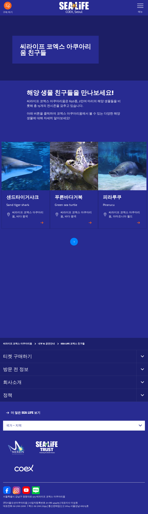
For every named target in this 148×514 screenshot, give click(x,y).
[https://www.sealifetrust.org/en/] (46, 447)
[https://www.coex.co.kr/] (24, 468)
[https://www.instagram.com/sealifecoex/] (16, 490)
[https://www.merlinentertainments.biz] (16, 447)
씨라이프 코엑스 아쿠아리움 (17, 343)
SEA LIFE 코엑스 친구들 (73, 343)
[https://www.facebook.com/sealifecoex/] (7, 490)
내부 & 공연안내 (46, 343)
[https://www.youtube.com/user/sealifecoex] (26, 490)
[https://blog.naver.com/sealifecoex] (36, 490)
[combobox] (74, 425)
